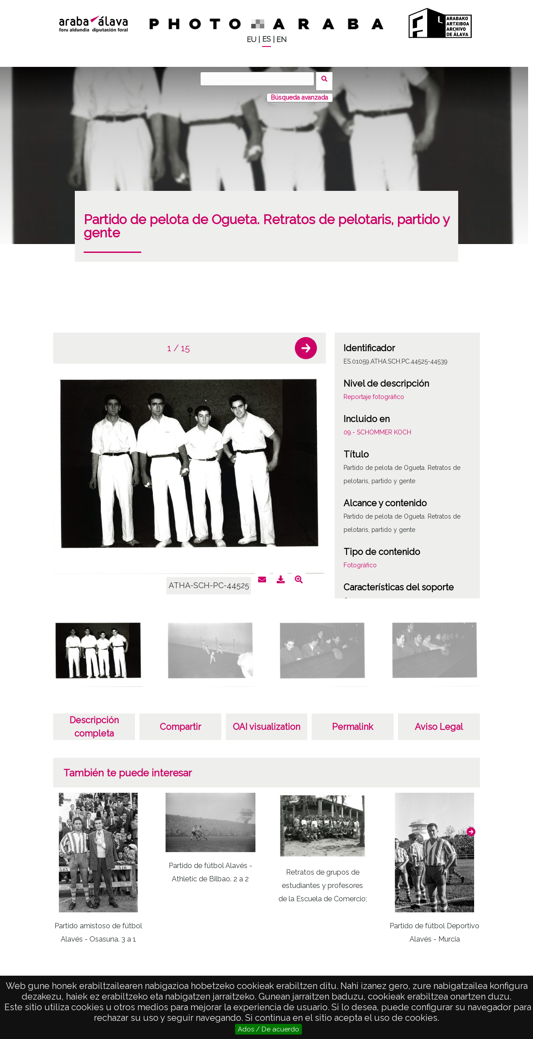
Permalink (352, 722)
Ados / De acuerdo (268, 1029)
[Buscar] (260, 79)
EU (251, 39)
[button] (306, 343)
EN (281, 39)
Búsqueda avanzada (299, 92)
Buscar (327, 78)
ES (266, 39)
